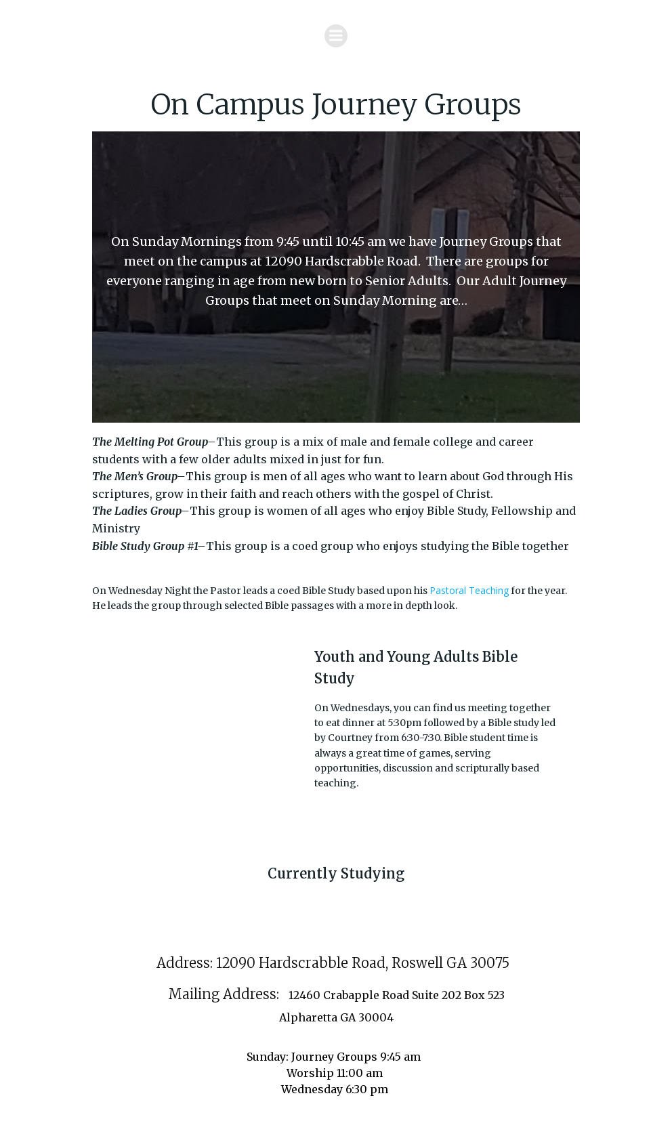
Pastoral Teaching (469, 590)
